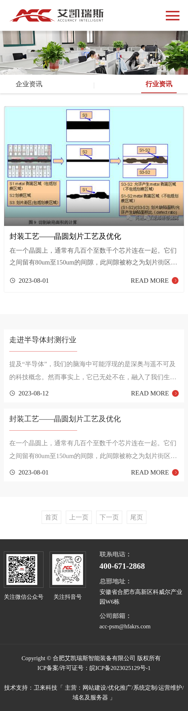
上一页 (78, 517)
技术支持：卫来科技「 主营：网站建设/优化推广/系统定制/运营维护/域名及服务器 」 (94, 693)
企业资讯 (29, 84)
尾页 (136, 517)
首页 (51, 517)
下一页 (109, 517)
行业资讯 (159, 84)
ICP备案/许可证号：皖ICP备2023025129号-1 (93, 668)
